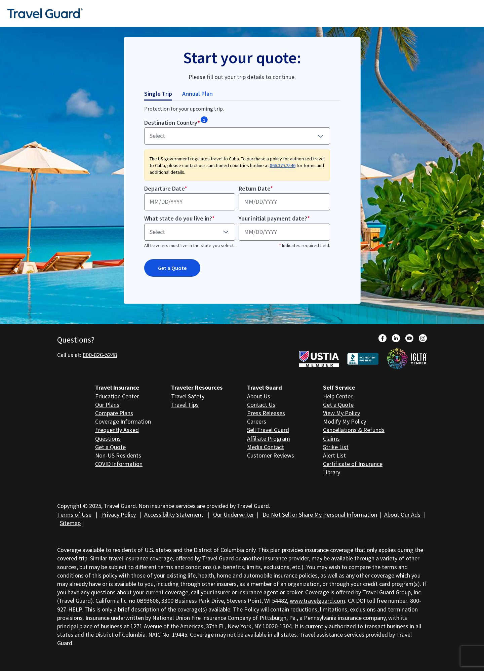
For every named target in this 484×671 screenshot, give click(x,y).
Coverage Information (123, 421)
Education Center (117, 396)
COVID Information (119, 464)
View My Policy (341, 413)
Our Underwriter (233, 514)
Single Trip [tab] (158, 93)
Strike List (336, 447)
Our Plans (107, 404)
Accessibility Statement (173, 514)
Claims (331, 438)
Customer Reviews (270, 455)
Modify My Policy (344, 421)
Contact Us (261, 404)
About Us (258, 396)
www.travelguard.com (317, 600)
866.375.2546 (282, 165)
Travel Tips (185, 404)
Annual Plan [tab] (197, 93)
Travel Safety (187, 396)
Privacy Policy (118, 514)
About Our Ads (402, 514)
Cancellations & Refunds (354, 430)
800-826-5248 (100, 355)
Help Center (338, 396)
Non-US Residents (118, 455)
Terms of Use (74, 514)
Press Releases (266, 413)
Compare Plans (114, 413)
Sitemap (70, 523)
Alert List (334, 455)
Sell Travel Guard (268, 430)
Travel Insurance (117, 387)
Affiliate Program (268, 438)
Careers (256, 421)
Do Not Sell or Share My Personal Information (320, 514)
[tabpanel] (242, 197)
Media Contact (265, 447)
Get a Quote (172, 268)
